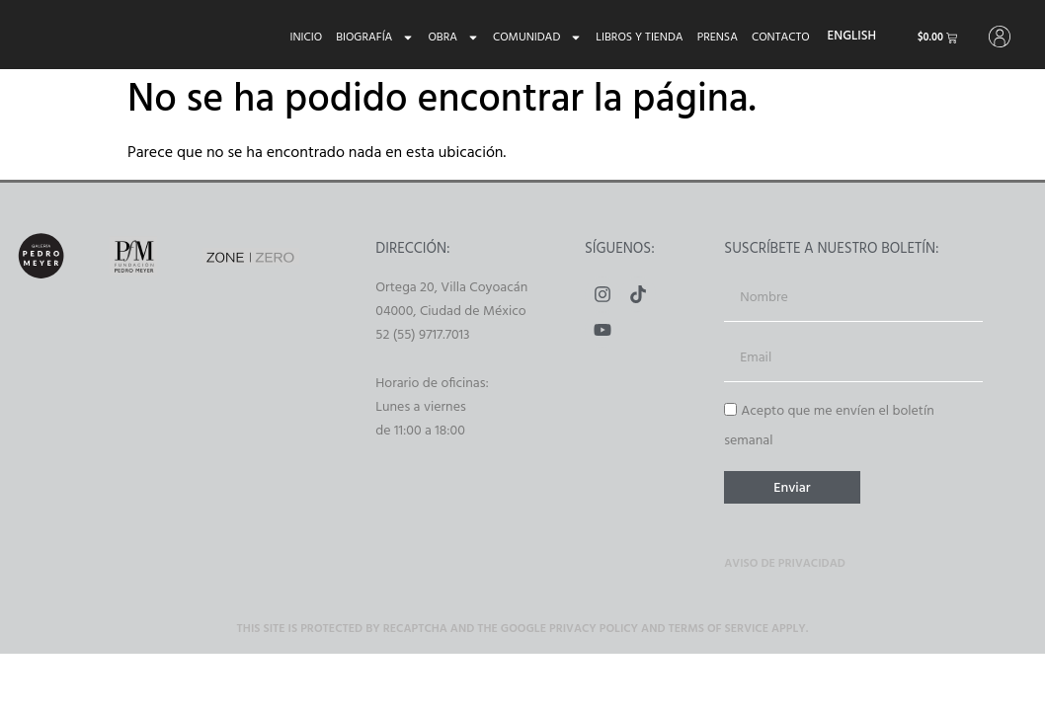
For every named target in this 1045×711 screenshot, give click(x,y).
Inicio (298, 37)
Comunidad (530, 37)
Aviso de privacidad (784, 566)
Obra (446, 37)
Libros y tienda (632, 37)
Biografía (368, 37)
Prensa (709, 37)
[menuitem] (844, 36)
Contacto (774, 37)
